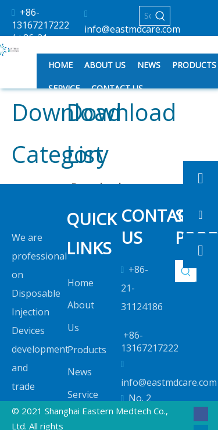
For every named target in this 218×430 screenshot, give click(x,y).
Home (80, 282)
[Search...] (145, 15)
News (79, 371)
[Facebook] (201, 413)
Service (82, 394)
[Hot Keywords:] (160, 15)
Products (86, 349)
